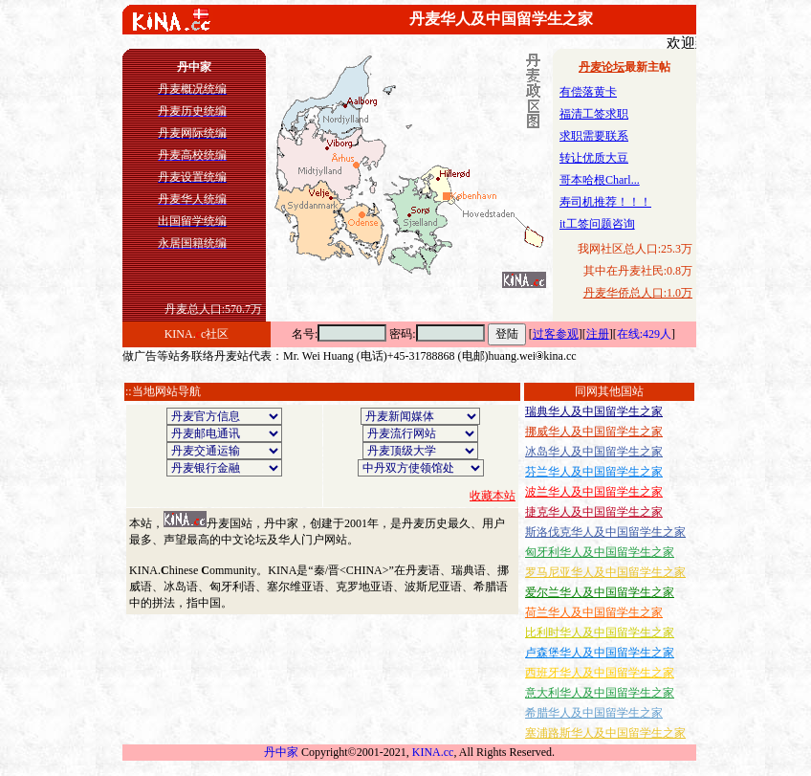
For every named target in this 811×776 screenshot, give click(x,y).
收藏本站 (492, 495)
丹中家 (281, 752)
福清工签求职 (593, 114)
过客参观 (556, 334)
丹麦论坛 (602, 67)
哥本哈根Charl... (599, 180)
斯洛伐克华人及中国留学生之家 (605, 532)
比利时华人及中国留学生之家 (599, 632)
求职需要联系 (593, 136)
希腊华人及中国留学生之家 (594, 713)
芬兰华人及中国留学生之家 (594, 471)
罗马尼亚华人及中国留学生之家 (605, 572)
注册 (597, 334)
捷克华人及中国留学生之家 (594, 512)
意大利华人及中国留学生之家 (599, 692)
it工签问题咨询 (597, 224)
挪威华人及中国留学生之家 (594, 431)
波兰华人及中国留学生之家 (594, 492)
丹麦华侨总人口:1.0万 (637, 292)
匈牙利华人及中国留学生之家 (599, 552)
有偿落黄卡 (588, 92)
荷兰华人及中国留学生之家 (594, 612)
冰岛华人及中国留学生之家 (594, 451)
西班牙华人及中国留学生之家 (599, 672)
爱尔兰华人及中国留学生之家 (599, 592)
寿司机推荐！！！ (605, 202)
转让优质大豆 (593, 158)
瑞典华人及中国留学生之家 (594, 411)
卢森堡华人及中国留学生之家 (599, 652)
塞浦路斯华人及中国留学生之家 (605, 733)
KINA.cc (433, 752)
